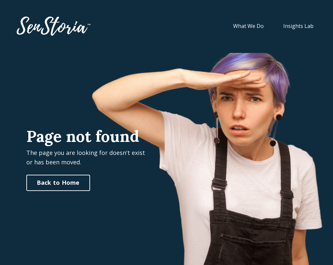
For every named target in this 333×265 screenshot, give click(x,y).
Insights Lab (298, 26)
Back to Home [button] (58, 182)
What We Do (248, 26)
